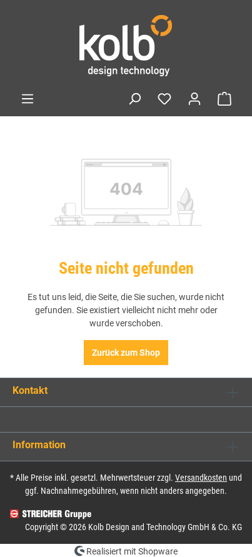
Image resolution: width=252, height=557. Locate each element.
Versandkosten (201, 478)
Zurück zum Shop (126, 353)
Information (39, 445)
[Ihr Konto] (194, 98)
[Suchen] (134, 98)
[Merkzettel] (164, 98)
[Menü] (28, 98)
